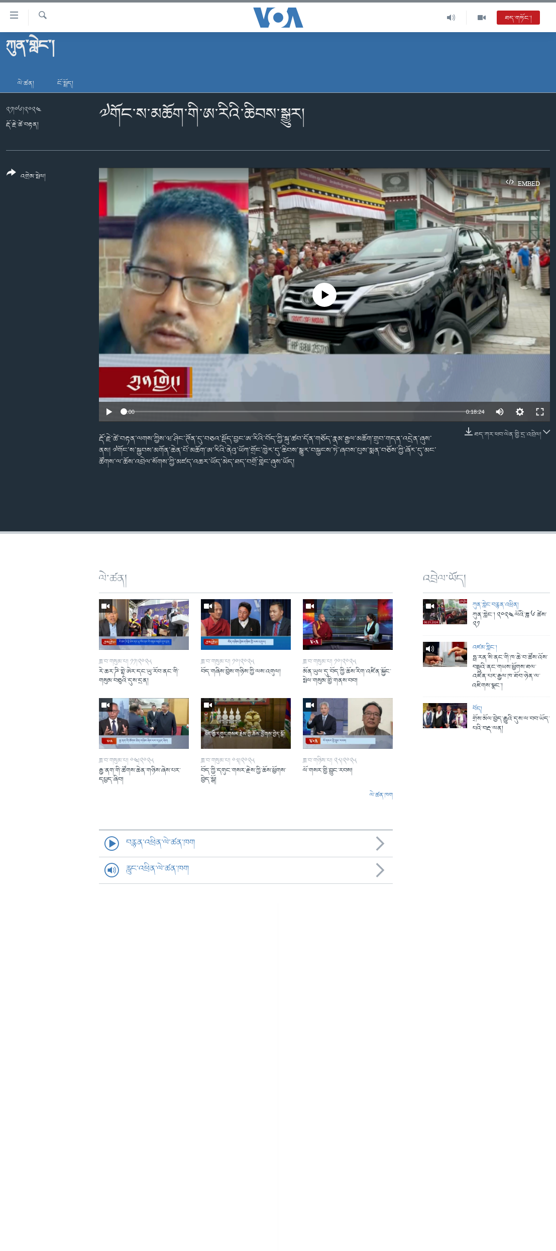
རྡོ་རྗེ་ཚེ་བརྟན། (22, 125)
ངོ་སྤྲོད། (65, 83)
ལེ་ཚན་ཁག (381, 795)
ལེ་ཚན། (26, 83)
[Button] (26, 178)
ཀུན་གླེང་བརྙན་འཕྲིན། (496, 605)
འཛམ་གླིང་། (485, 647)
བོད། (477, 709)
